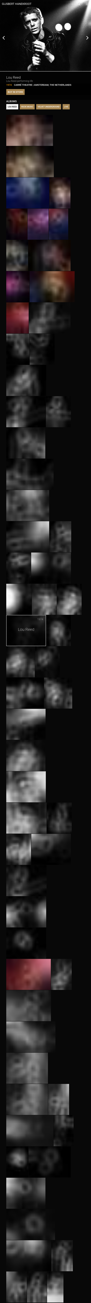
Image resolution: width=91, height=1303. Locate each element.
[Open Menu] (87, 4)
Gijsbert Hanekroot (16, 3)
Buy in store (15, 92)
